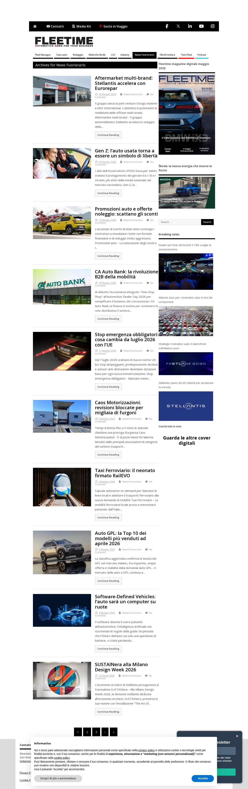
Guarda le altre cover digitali (187, 440)
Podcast (201, 54)
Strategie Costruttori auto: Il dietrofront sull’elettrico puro (182, 346)
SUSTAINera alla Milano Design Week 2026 (121, 666)
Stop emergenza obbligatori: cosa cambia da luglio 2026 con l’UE (126, 339)
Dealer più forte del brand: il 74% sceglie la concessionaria (185, 247)
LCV (113, 54)
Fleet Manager (43, 54)
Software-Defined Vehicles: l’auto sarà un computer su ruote (125, 601)
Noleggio (78, 54)
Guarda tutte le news (170, 426)
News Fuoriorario (144, 54)
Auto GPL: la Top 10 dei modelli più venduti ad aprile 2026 (120, 538)
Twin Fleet (186, 54)
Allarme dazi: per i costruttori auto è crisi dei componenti (186, 300)
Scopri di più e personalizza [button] (58, 778)
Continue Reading (108, 134)
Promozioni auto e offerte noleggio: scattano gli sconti (126, 211)
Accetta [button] (203, 778)
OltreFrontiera (167, 54)
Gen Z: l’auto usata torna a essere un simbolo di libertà (126, 153)
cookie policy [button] (62, 757)
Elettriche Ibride (97, 54)
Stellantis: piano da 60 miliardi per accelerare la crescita (186, 385)
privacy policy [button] (147, 750)
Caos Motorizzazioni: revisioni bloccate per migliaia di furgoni (119, 407)
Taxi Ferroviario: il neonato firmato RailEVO (125, 472)
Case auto (61, 54)
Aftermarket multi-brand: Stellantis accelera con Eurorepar (124, 83)
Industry (125, 54)
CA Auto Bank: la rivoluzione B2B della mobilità (126, 274)
